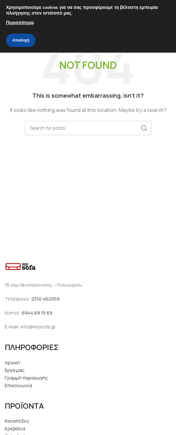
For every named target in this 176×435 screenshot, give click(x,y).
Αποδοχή (20, 40)
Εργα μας (15, 370)
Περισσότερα (20, 23)
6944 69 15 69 (37, 312)
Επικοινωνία (18, 385)
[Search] (88, 128)
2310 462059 (45, 298)
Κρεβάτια (15, 428)
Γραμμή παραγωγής (26, 377)
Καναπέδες (17, 421)
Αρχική (12, 362)
